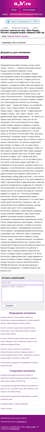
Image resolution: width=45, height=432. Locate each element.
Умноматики (14, 429)
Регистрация (29, 10)
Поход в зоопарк (6, 411)
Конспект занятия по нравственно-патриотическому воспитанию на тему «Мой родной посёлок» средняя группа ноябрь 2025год (18, 334)
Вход (14, 10)
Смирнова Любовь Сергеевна (17, 36)
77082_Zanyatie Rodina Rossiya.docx (14, 57)
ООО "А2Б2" (31, 427)
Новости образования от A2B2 (22, 22)
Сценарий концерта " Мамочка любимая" (14, 407)
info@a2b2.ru (22, 422)
